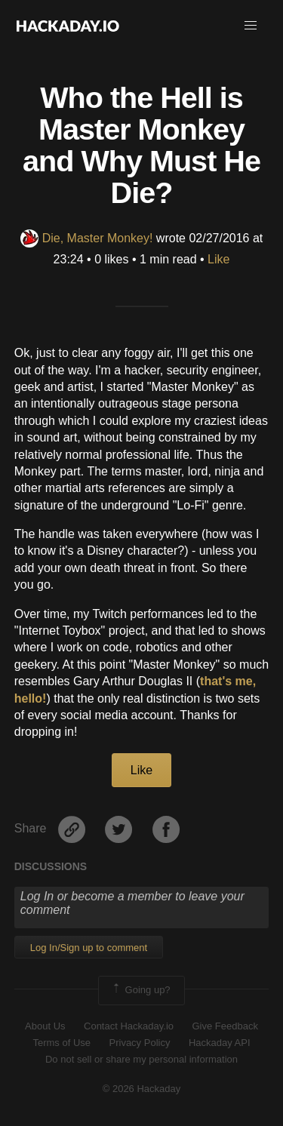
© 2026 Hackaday (142, 1088)
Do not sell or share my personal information (141, 1059)
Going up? (140, 990)
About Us (45, 1026)
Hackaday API (220, 1042)
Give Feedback (224, 1026)
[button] (250, 25)
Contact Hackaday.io (129, 1026)
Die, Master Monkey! (86, 238)
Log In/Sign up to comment (88, 947)
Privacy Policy (140, 1042)
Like (218, 259)
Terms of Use (61, 1042)
